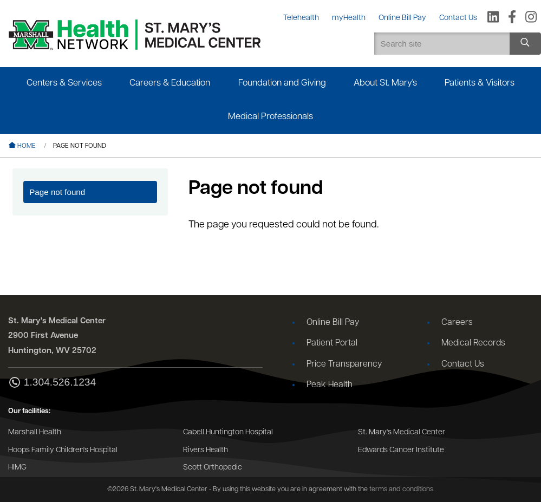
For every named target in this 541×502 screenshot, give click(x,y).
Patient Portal (332, 343)
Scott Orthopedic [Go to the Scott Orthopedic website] (212, 468)
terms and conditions (401, 489)
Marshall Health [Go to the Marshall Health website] (34, 432)
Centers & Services (64, 83)
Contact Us (462, 364)
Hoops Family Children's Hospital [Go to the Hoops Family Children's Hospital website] (63, 450)
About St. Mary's (385, 83)
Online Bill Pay (333, 322)
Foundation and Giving (282, 83)
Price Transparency (344, 364)
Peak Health (330, 385)
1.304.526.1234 (52, 383)
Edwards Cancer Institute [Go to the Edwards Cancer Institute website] (401, 450)
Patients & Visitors (479, 83)
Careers (457, 322)
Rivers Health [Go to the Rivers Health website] (205, 450)
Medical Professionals (270, 116)
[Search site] (525, 43)
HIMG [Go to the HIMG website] (17, 468)
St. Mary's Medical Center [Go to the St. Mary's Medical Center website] (401, 432)
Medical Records (473, 343)
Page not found (57, 192)
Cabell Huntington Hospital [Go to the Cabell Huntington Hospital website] (228, 432)
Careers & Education (169, 83)
